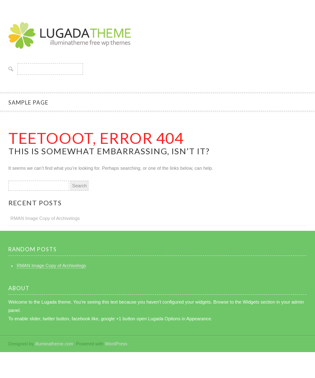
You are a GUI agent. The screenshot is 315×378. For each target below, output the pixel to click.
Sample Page (28, 102)
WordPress (116, 343)
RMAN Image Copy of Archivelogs (45, 218)
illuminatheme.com (54, 343)
